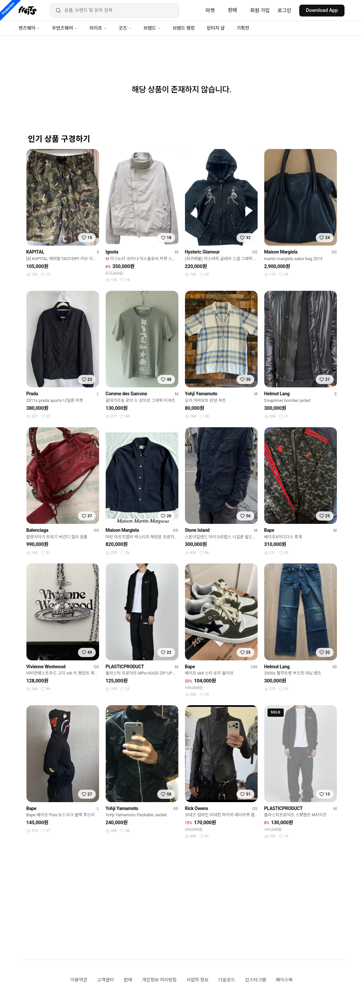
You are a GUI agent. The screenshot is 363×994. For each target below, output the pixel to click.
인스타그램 (255, 979)
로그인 (284, 11)
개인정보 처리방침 (159, 979)
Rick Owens (196, 808)
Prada (32, 393)
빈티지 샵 (216, 28)
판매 (232, 10)
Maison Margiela (281, 252)
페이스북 (284, 979)
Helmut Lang (277, 393)
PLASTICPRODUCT (125, 666)
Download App (322, 10)
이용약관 (78, 979)
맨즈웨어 (29, 28)
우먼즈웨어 (65, 28)
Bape (269, 530)
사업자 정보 (198, 979)
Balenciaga (37, 530)
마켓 (210, 11)
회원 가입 (260, 11)
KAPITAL (35, 252)
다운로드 (226, 979)
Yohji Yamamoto (201, 393)
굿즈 (125, 28)
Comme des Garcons (126, 393)
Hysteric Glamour (202, 252)
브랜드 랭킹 (184, 28)
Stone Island (197, 530)
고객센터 (105, 979)
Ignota (112, 252)
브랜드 (152, 28)
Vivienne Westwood (46, 666)
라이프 (98, 28)
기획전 (242, 28)
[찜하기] (87, 237)
